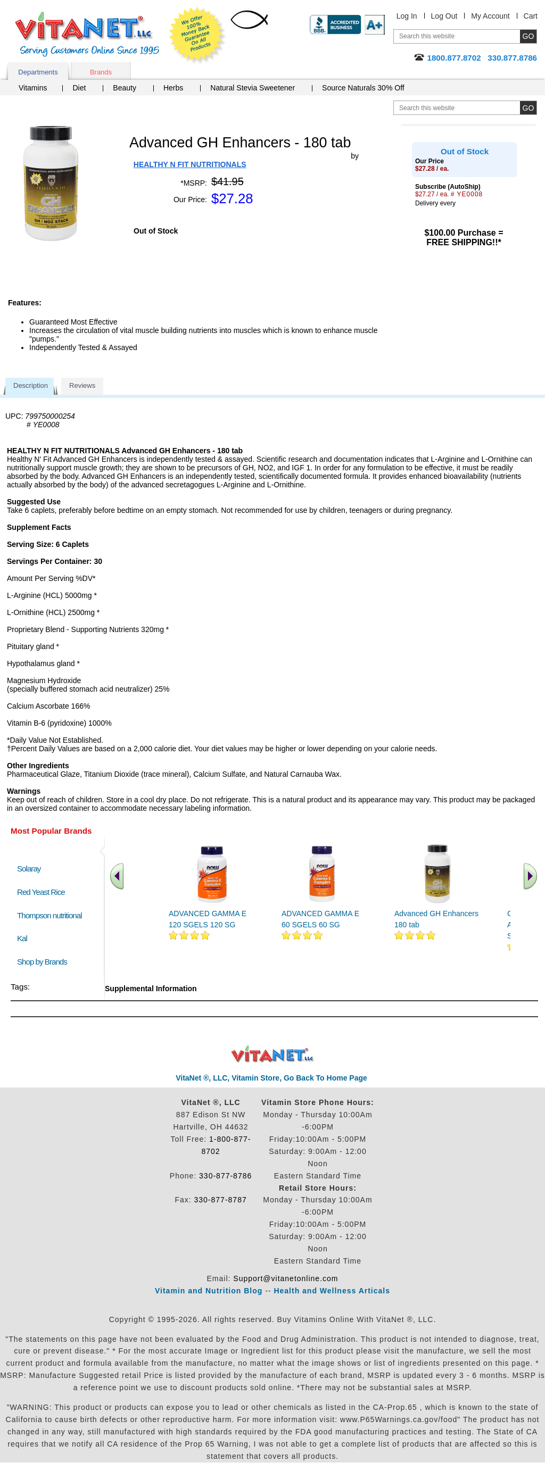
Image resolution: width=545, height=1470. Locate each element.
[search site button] (528, 107)
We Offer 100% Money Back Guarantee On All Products (197, 35)
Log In (407, 16)
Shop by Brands (44, 961)
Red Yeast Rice (41, 891)
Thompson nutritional (49, 915)
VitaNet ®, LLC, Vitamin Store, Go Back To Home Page (271, 1078)
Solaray (28, 868)
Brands (101, 72)
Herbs (173, 88)
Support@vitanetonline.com (285, 1278)
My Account (490, 16)
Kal (22, 938)
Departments (37, 72)
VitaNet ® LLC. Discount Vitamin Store (273, 1054)
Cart (531, 16)
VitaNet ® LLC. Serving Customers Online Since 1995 (87, 34)
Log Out (444, 16)
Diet (79, 88)
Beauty (124, 88)
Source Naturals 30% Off (363, 88)
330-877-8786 (225, 1176)
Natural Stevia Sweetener (252, 88)
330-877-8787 (220, 1199)
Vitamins (33, 88)
